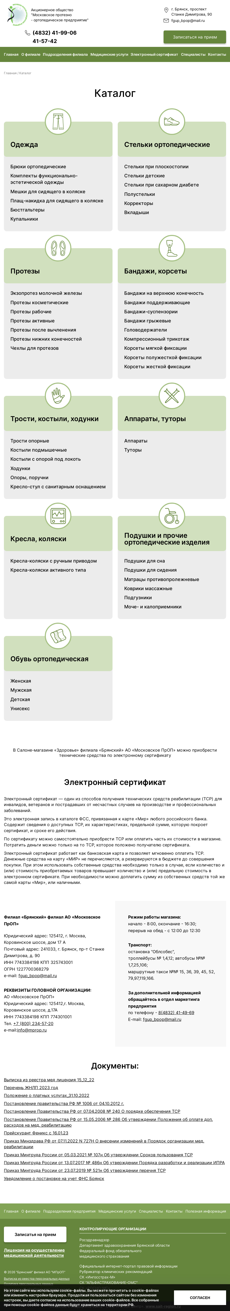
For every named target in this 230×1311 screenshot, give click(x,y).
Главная (11, 54)
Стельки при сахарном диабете (161, 185)
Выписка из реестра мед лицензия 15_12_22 (49, 1079)
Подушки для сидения (150, 570)
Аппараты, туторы (155, 419)
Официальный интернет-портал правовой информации (128, 1266)
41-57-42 (45, 41)
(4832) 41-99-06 (55, 33)
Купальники (24, 219)
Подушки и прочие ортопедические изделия (167, 538)
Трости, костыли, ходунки (54, 419)
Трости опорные (29, 441)
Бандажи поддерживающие (157, 302)
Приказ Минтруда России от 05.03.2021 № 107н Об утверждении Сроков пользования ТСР (98, 1154)
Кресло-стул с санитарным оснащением (58, 486)
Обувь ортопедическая (49, 659)
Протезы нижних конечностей (46, 339)
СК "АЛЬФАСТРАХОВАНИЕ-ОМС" (108, 1282)
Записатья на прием (35, 1234)
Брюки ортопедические (38, 166)
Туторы (133, 450)
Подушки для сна (144, 561)
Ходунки (20, 468)
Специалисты (193, 54)
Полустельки (139, 194)
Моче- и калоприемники (153, 606)
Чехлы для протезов (34, 348)
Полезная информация (205, 1211)
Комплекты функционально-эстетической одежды (44, 179)
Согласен (200, 1298)
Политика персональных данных (28, 1284)
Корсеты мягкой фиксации (155, 348)
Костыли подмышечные (38, 450)
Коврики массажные (148, 588)
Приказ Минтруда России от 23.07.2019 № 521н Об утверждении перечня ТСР (85, 1170)
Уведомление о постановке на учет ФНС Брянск (54, 1178)
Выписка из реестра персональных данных (37, 1279)
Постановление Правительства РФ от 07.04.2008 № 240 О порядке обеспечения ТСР (92, 1111)
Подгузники (138, 597)
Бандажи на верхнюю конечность (164, 293)
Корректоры (138, 203)
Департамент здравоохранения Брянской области (124, 1245)
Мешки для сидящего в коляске (47, 191)
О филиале (30, 54)
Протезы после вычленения (43, 330)
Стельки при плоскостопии (156, 166)
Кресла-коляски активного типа (48, 570)
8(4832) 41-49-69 (176, 1012)
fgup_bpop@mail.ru (188, 20)
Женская (20, 681)
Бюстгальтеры (27, 210)
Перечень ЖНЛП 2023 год (31, 1087)
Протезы (25, 271)
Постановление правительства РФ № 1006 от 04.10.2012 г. (64, 1103)
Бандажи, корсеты (155, 271)
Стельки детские (144, 175)
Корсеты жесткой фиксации (157, 366)
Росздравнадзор (94, 1240)
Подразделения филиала (65, 54)
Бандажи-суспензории (151, 311)
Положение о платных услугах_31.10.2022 (46, 1095)
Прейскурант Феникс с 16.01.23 (36, 1132)
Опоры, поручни (29, 477)
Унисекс (20, 708)
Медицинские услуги (109, 54)
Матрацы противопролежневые (161, 579)
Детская (20, 699)
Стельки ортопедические (167, 144)
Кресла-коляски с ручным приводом (53, 561)
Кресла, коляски (38, 539)
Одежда (24, 144)
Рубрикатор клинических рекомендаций (115, 1271)
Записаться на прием (195, 37)
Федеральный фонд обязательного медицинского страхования (110, 1253)
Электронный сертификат (154, 54)
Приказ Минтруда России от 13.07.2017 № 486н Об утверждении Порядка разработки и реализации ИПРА (114, 1162)
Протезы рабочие (31, 311)
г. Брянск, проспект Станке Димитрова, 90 (191, 11)
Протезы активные (32, 320)
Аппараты (135, 441)
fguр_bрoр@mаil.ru (162, 1019)
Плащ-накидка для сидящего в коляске (56, 200)
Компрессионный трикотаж (156, 339)
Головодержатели (145, 330)
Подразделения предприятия (69, 1211)
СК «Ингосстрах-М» (97, 1277)
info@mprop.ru (32, 1030)
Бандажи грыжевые (147, 320)
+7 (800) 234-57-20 (33, 1023)
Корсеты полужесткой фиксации (163, 357)
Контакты (217, 54)
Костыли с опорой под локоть (45, 459)
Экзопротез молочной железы (46, 293)
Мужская (21, 690)
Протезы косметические (39, 302)
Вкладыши (136, 212)
